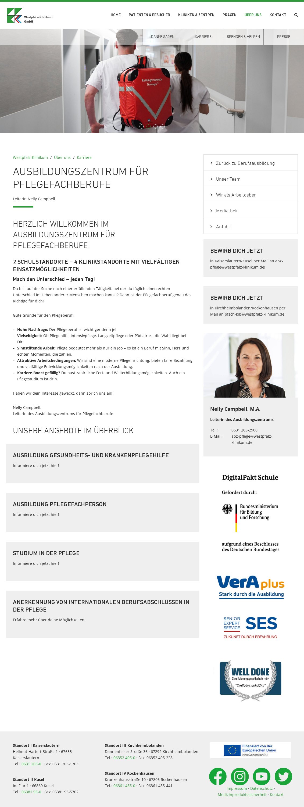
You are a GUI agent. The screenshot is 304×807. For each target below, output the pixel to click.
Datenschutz (261, 788)
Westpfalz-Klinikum (30, 157)
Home (116, 15)
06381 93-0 (31, 791)
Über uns (253, 15)
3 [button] (155, 126)
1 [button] (141, 126)
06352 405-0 (124, 757)
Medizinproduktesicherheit (242, 794)
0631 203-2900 (244, 430)
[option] (152, 81)
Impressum (237, 788)
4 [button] (162, 126)
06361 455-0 (124, 785)
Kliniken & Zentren (196, 15)
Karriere (84, 157)
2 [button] (148, 126)
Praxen (230, 15)
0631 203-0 (31, 763)
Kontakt (278, 15)
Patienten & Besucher (149, 15)
